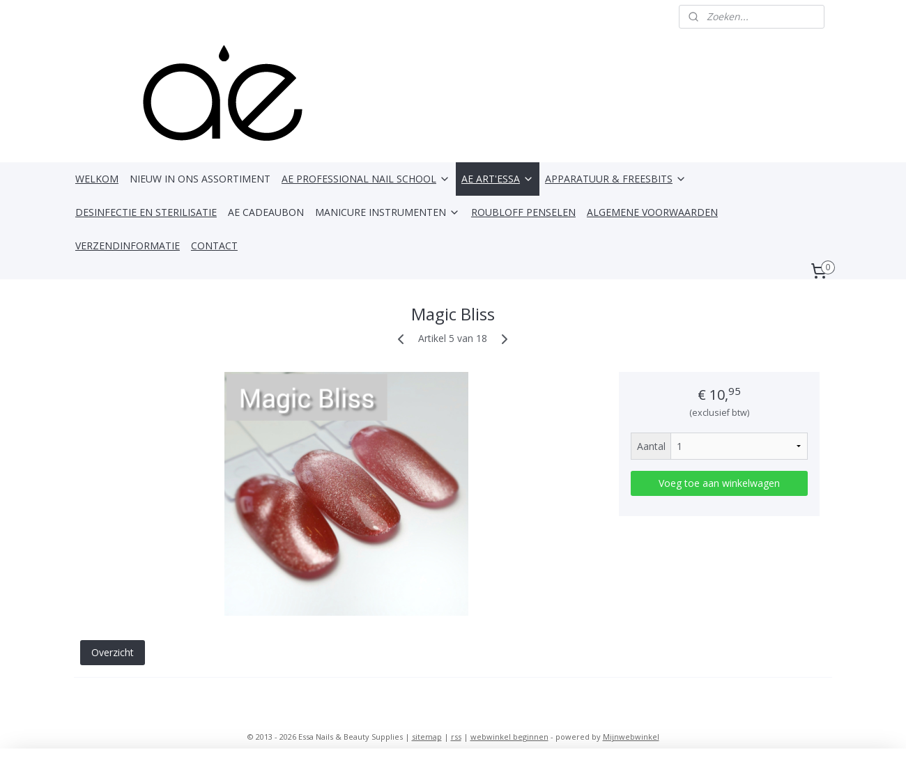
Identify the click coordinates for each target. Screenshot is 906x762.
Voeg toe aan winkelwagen (719, 483)
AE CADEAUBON (266, 212)
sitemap (427, 736)
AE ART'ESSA (497, 178)
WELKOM (96, 178)
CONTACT (214, 245)
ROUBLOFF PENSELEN (523, 212)
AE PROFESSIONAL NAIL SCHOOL (366, 178)
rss (456, 736)
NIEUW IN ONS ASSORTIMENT (200, 178)
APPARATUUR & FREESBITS (615, 178)
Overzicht (112, 652)
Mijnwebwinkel (631, 736)
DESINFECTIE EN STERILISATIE (146, 212)
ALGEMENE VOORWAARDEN (652, 212)
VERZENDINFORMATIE (127, 245)
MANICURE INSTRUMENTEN (387, 212)
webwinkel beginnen (509, 736)
